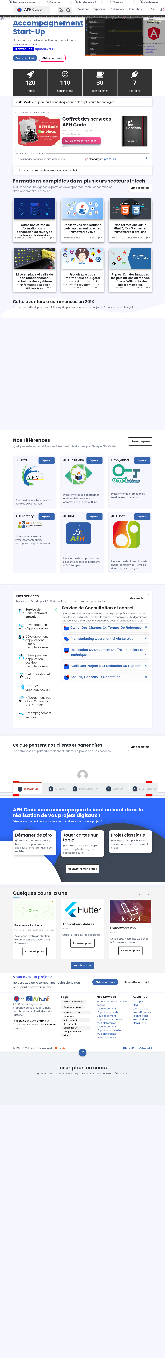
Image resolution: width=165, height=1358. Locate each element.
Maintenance (145, 788)
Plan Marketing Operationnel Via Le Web (105, 638)
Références (118, 9)
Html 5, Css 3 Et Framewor (72, 1012)
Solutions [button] (84, 9)
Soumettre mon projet (82, 869)
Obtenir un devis (105, 982)
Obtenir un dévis (52, 58)
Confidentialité (142, 1048)
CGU (127, 1048)
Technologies (140, 1016)
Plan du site (139, 1023)
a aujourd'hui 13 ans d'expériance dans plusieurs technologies (66, 102)
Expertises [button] (100, 9)
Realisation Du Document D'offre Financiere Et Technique (105, 652)
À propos (138, 1001)
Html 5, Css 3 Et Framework (124, 237)
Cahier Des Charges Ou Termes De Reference (105, 627)
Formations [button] (136, 9)
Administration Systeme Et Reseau (29, 286)
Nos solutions (140, 1019)
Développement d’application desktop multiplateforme (109, 1030)
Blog (135, 1005)
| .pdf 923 (116, 159)
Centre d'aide (141, 1008)
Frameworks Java (71, 237)
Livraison (115, 788)
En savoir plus (25, 58)
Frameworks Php (119, 287)
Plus (66, 1035)
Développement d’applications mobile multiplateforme (109, 1019)
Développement (86, 788)
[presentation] (139, 895)
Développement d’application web (107, 1010)
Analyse (57, 788)
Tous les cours (82, 965)
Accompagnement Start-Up (48, 27)
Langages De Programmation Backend (77, 286)
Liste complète (140, 188)
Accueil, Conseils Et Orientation (105, 676)
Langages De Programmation (72, 1028)
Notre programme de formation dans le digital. (49, 170)
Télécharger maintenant (81, 140)
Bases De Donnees (24, 237)
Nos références (142, 1012)
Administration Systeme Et (71, 1020)
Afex (64, 1048)
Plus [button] (153, 9)
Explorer (47, 460)
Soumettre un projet (136, 982)
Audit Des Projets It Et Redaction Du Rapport (105, 665)
